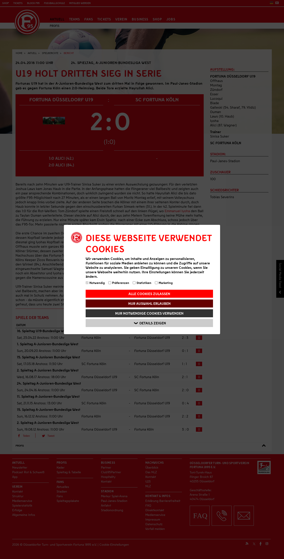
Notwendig (95, 283)
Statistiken (142, 283)
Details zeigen (150, 323)
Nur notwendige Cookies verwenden (149, 313)
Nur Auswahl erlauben (149, 303)
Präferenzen (118, 283)
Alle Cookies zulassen (149, 293)
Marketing (164, 283)
